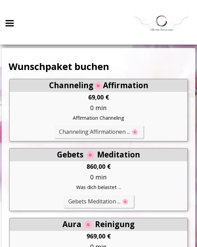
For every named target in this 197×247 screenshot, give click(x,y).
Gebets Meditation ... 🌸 (98, 201)
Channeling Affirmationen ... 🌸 (98, 132)
